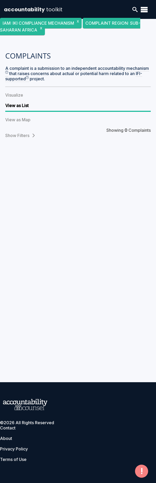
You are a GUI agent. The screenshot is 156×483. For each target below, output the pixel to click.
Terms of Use (13, 459)
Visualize (14, 95)
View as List (17, 105)
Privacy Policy (14, 449)
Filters (26, 135)
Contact (7, 427)
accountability (33, 9)
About (6, 438)
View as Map (17, 119)
